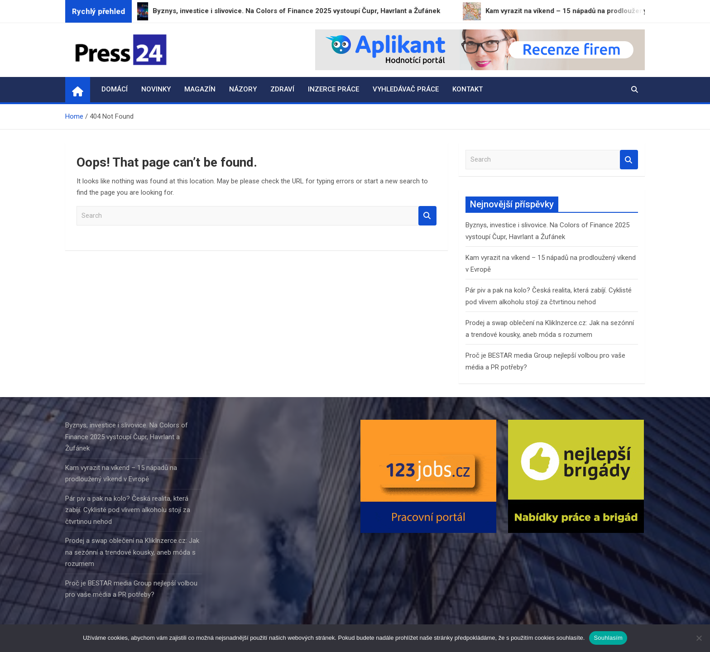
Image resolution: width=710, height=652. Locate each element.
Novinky (156, 89)
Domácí (114, 89)
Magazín (200, 89)
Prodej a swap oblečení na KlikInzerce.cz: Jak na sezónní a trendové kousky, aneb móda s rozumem (132, 552)
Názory (243, 89)
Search (427, 215)
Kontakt (467, 89)
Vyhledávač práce (406, 89)
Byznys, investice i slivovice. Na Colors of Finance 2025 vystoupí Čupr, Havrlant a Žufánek (126, 436)
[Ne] (698, 637)
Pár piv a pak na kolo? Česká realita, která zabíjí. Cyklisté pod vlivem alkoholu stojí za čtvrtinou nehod (127, 510)
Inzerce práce (333, 89)
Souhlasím (608, 637)
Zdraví (282, 89)
